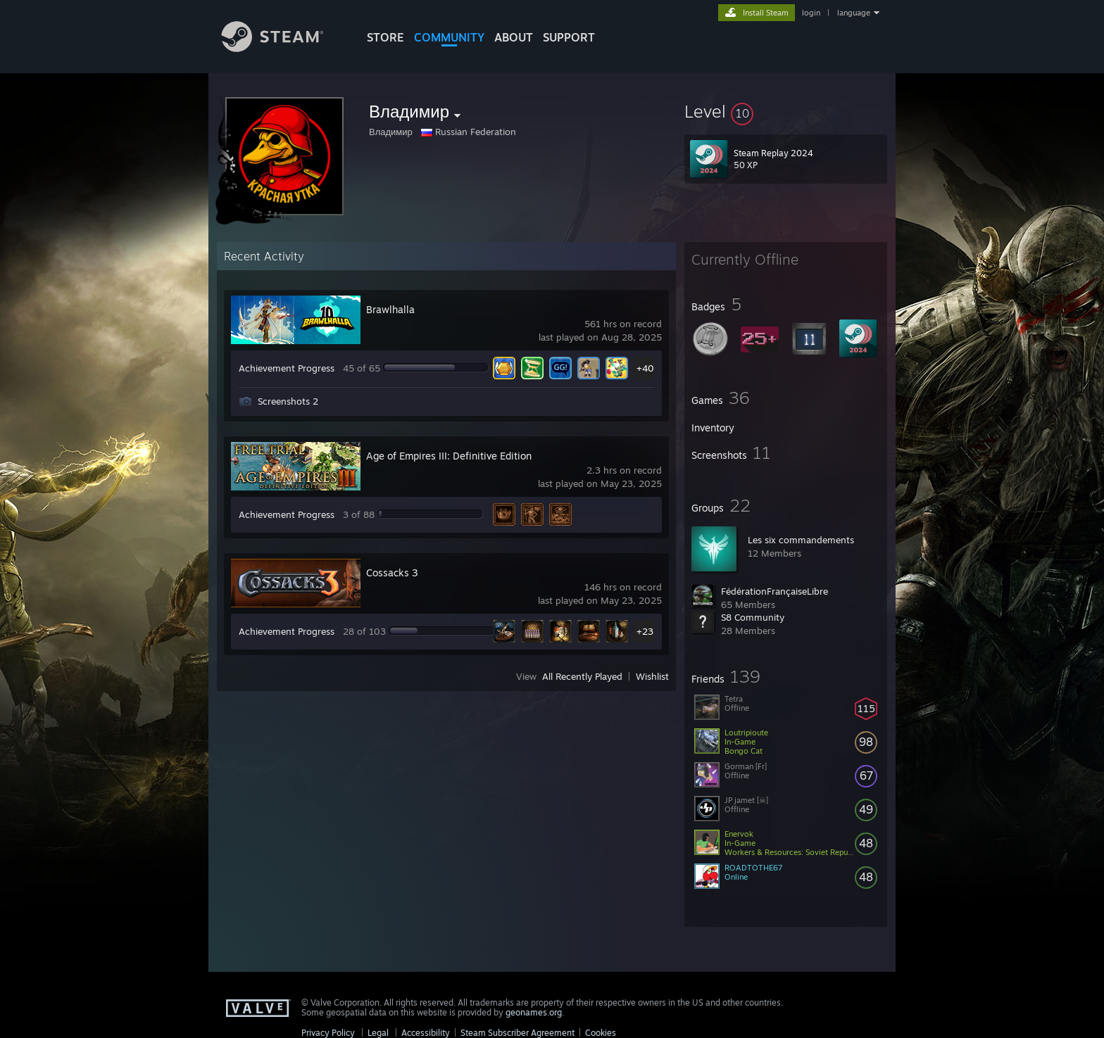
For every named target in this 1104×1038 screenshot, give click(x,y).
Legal (378, 1032)
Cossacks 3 (392, 572)
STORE (385, 37)
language (853, 13)
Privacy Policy (328, 1032)
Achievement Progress (286, 368)
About (513, 37)
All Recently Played (582, 676)
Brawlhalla (390, 309)
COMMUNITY (449, 37)
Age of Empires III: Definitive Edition (449, 456)
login (811, 13)
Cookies (600, 1032)
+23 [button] (644, 631)
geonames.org (534, 1012)
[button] (785, 111)
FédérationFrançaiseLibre (774, 591)
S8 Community (752, 617)
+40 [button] (645, 368)
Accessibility (425, 1032)
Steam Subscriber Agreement (517, 1032)
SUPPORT (569, 37)
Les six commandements (801, 539)
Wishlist (652, 676)
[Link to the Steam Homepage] (283, 48)
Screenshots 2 (288, 401)
